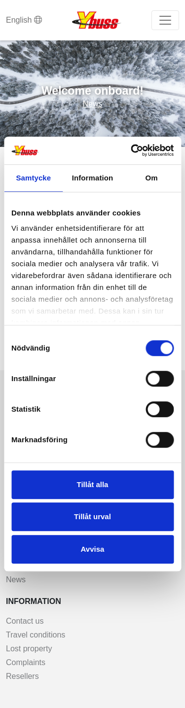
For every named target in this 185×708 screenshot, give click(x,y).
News (92, 104)
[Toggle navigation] (165, 20)
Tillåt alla (93, 484)
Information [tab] (92, 178)
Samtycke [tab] (33, 178)
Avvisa (93, 549)
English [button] (24, 20)
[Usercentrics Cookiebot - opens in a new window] (132, 150)
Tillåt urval (92, 516)
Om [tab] (152, 178)
